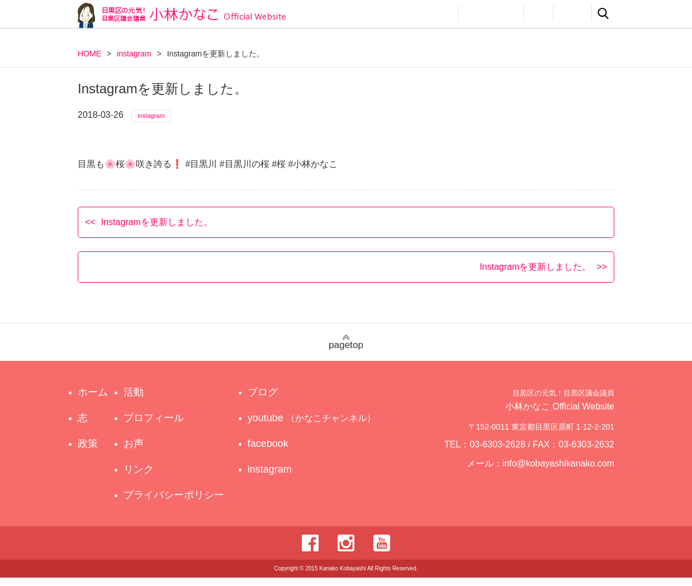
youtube (313, 426)
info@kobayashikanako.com (565, 476)
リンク (572, 13)
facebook (278, 452)
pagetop (346, 350)
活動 (438, 13)
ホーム (93, 400)
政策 (400, 13)
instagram (134, 53)
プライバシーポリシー (176, 503)
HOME (89, 53)
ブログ (273, 400)
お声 (538, 13)
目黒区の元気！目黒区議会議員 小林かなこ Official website (182, 15)
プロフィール (491, 13)
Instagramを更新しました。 (156, 230)
